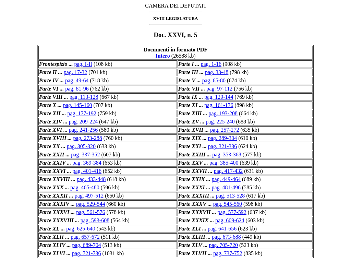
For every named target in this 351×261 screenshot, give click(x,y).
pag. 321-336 (222, 146)
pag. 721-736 (86, 253)
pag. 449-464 (225, 179)
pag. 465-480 (84, 187)
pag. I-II (83, 64)
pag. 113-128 (84, 97)
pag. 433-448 (91, 179)
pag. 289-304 (222, 138)
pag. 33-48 (216, 72)
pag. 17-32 (75, 72)
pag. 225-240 (220, 121)
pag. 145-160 (77, 105)
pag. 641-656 (222, 229)
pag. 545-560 (227, 204)
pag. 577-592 (231, 212)
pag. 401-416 (87, 171)
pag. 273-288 (87, 138)
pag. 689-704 (86, 245)
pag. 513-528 (230, 196)
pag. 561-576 (90, 212)
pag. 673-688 (226, 237)
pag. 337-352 (85, 154)
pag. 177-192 (81, 113)
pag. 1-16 (211, 64)
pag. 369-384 (86, 163)
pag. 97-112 (219, 89)
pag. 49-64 (76, 80)
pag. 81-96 (76, 89)
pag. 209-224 (83, 121)
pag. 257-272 (224, 130)
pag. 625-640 (80, 229)
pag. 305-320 (81, 146)
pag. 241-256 (83, 130)
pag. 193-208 (223, 113)
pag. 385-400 (223, 163)
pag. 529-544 (90, 204)
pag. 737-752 (227, 253)
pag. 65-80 (214, 80)
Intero (162, 56)
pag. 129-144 (218, 97)
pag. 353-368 (226, 154)
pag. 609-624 (229, 220)
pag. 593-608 (95, 220)
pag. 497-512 (89, 196)
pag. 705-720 (223, 245)
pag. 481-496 (225, 187)
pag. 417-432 (228, 171)
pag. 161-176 (218, 105)
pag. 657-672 (85, 237)
